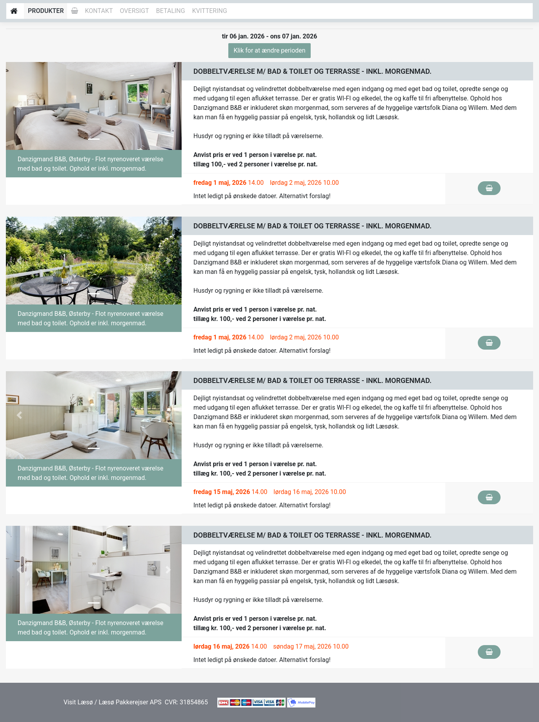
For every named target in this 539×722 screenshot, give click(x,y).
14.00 (228, 182)
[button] (19, 106)
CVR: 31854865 (185, 702)
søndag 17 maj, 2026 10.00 (311, 646)
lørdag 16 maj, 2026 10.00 (309, 492)
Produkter (46, 11)
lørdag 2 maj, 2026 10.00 (304, 182)
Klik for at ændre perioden (269, 50)
